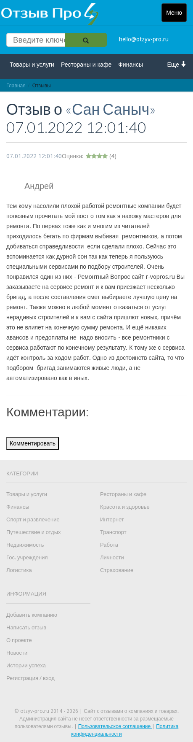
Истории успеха (26, 665)
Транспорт (113, 532)
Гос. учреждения (27, 557)
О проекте (19, 640)
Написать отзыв (26, 627)
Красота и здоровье (125, 507)
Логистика (19, 570)
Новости (16, 653)
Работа (109, 545)
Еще (177, 64)
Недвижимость (25, 545)
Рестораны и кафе (86, 64)
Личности (112, 557)
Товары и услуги (32, 64)
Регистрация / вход (30, 678)
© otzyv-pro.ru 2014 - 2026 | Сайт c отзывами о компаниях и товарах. (96, 711)
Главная (16, 85)
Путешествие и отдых (33, 532)
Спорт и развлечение (33, 519)
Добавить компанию (31, 615)
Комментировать (33, 443)
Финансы (130, 64)
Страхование (116, 570)
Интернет (112, 519)
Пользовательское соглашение (115, 726)
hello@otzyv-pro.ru (144, 39)
